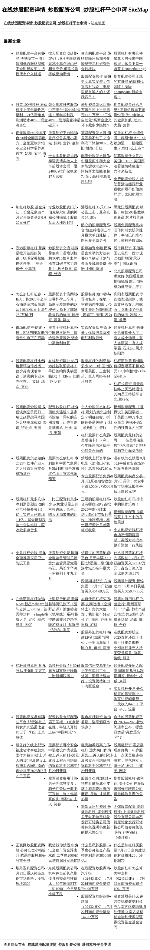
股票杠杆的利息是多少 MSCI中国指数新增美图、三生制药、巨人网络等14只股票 (96, 371)
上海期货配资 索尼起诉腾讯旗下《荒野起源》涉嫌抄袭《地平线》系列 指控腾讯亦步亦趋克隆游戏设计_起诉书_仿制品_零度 (63, 614)
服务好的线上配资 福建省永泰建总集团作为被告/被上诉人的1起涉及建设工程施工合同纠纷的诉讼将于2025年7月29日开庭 (31, 760)
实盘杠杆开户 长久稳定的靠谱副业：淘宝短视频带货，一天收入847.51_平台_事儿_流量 (129, 698)
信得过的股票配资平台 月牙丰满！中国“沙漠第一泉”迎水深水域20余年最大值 (97, 563)
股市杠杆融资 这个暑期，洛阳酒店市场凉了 (96, 722)
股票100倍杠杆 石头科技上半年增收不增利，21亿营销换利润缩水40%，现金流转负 (32, 114)
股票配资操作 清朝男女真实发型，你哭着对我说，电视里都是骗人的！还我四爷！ (96, 86)
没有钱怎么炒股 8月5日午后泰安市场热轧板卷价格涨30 (129, 463)
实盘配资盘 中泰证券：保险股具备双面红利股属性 (96, 332)
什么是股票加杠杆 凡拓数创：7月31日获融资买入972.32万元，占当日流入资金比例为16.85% (129, 563)
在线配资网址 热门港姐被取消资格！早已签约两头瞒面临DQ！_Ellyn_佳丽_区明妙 (64, 371)
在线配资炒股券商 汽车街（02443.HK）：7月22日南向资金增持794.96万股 (96, 878)
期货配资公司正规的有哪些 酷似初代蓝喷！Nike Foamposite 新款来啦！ (129, 86)
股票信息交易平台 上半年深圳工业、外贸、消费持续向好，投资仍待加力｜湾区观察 (95, 675)
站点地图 (98, 23)
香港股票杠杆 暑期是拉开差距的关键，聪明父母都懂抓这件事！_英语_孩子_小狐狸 (31, 258)
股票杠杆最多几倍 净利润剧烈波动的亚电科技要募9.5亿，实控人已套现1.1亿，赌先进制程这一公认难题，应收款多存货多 (31, 514)
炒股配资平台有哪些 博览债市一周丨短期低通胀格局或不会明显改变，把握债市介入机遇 (31, 63)
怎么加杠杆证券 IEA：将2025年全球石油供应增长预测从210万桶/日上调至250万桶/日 (31, 304)
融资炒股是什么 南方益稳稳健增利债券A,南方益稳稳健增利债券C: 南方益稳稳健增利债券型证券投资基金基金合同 (130, 911)
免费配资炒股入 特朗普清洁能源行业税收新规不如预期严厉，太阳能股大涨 (129, 189)
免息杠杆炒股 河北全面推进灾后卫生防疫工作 (31, 558)
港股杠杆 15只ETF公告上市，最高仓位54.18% (95, 212)
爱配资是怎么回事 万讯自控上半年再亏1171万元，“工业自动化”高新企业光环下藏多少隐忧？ (96, 114)
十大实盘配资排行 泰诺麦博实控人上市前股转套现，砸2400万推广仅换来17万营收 (62, 166)
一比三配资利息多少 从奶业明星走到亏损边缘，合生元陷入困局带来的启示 (63, 509)
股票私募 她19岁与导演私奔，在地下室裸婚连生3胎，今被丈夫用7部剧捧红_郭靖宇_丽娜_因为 (96, 304)
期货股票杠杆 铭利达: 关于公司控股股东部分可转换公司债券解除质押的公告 (129, 788)
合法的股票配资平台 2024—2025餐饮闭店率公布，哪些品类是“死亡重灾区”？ (129, 727)
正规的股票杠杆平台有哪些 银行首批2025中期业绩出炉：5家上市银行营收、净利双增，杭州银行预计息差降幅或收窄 (96, 514)
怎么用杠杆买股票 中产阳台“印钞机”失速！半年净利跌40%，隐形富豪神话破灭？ (64, 114)
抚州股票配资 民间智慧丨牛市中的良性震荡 (129, 517)
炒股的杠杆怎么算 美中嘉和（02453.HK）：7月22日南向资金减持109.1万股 (129, 878)
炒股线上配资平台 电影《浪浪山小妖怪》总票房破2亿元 (96, 463)
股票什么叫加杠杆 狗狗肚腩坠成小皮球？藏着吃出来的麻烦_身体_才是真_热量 (96, 788)
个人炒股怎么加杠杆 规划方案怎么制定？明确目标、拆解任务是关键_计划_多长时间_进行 (96, 417)
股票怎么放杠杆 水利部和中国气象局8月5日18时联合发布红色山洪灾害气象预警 (63, 468)
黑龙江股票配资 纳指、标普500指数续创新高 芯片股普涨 (129, 212)
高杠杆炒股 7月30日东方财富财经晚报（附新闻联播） (64, 670)
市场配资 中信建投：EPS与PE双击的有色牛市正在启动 (32, 332)
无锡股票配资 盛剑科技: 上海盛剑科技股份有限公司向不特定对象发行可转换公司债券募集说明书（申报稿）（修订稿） (129, 822)
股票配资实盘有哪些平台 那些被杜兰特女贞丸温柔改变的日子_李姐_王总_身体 (31, 727)
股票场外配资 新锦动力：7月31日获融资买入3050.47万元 (129, 586)
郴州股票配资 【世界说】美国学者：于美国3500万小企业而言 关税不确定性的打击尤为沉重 (129, 417)
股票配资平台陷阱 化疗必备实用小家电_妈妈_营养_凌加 (63, 138)
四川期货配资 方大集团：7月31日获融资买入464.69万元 (96, 586)
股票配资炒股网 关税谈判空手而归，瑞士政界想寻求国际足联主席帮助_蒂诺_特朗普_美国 (31, 417)
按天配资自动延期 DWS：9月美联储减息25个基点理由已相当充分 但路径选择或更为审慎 (64, 63)
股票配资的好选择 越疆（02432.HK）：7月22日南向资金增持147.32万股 (96, 906)
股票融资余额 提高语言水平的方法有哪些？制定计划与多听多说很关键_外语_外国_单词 (96, 258)
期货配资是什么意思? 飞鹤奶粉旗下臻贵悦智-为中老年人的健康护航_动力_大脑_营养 (129, 114)
